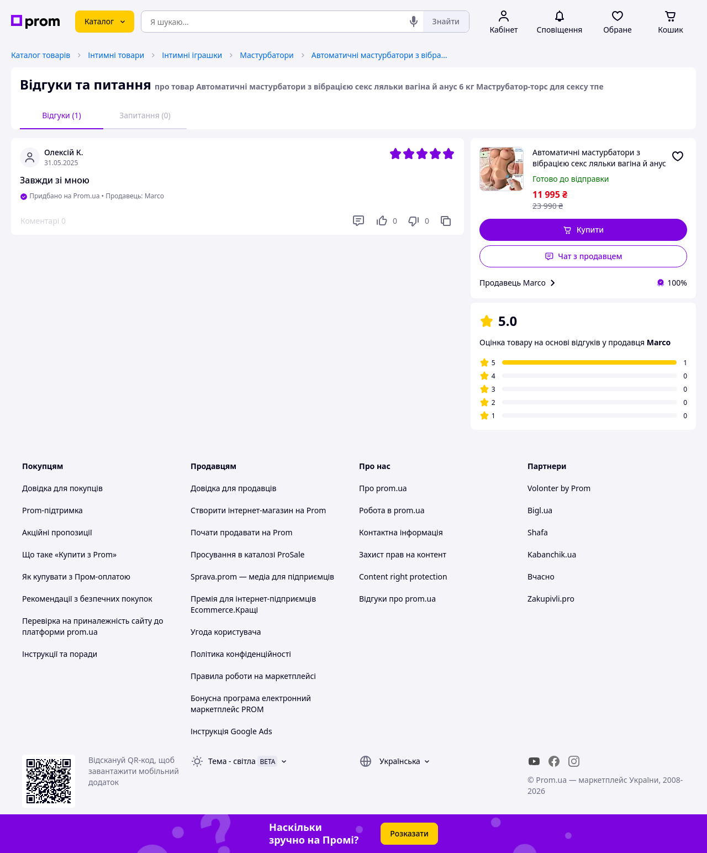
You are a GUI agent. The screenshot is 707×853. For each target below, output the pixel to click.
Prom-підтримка (52, 510)
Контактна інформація (401, 532)
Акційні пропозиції (57, 532)
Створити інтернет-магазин (242, 510)
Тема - (232, 761)
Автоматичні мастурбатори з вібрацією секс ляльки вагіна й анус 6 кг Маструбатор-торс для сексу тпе (381, 55)
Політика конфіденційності (241, 654)
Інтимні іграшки (192, 55)
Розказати (409, 833)
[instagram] (574, 761)
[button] (583, 230)
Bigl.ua (539, 510)
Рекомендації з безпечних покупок (87, 598)
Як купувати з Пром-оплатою (76, 576)
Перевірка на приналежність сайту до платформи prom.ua (92, 626)
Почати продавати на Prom (242, 532)
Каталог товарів (40, 55)
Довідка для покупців (62, 488)
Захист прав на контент (402, 554)
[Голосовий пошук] (413, 21)
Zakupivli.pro (550, 598)
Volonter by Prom (558, 488)
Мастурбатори (266, 55)
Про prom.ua (383, 488)
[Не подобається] (418, 221)
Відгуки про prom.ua (397, 598)
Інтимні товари (116, 55)
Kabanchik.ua (551, 554)
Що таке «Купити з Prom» (69, 554)
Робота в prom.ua (392, 510)
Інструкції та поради (59, 654)
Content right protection (403, 576)
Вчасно (541, 576)
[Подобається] (386, 221)
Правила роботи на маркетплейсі (253, 676)
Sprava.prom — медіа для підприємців (262, 576)
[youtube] (534, 761)
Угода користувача (226, 631)
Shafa (537, 532)
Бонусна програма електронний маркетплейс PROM (251, 703)
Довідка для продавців (233, 488)
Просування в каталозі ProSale (247, 554)
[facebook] (554, 761)
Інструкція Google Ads (231, 731)
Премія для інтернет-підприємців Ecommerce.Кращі (253, 604)
